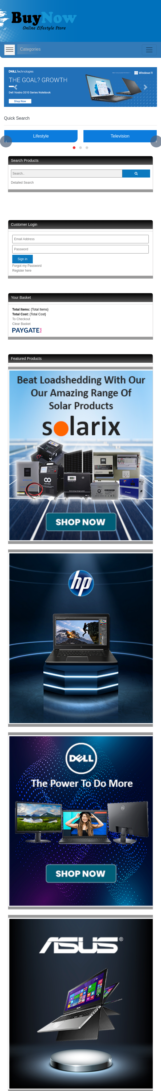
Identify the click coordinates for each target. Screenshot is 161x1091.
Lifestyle (41, 136)
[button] (15, 87)
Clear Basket (21, 324)
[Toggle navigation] (149, 50)
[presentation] (6, 141)
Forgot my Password (27, 266)
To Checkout (21, 319)
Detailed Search (22, 182)
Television (120, 136)
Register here (21, 270)
